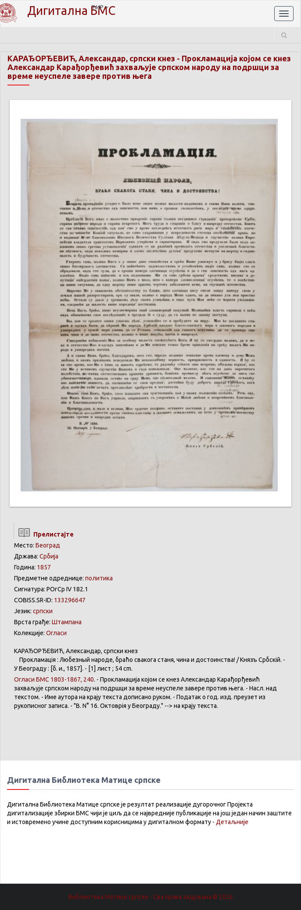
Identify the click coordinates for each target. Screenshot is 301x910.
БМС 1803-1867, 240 (54, 679)
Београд (48, 545)
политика (99, 578)
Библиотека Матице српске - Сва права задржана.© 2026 (150, 896)
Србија (48, 556)
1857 (44, 567)
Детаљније (232, 821)
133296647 (70, 600)
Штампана (67, 622)
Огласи (56, 632)
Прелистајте (44, 534)
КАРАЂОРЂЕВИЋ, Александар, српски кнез (91, 58)
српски (43, 611)
